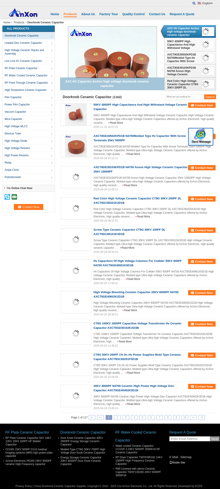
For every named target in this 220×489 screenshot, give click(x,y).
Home (55, 14)
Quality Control (133, 14)
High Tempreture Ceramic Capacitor (26, 90)
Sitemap (185, 457)
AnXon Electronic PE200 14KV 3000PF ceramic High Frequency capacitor (28, 462)
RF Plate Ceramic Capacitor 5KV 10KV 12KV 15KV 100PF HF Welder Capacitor (28, 441)
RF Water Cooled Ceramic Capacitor (26, 75)
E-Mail (173, 457)
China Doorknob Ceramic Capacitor (55, 486)
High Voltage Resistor (17, 148)
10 (184, 417)
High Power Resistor (17, 155)
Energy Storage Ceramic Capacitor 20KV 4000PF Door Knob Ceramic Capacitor (80, 461)
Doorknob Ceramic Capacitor (22, 35)
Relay (8, 162)
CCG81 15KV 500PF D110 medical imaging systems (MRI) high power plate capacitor (29, 453)
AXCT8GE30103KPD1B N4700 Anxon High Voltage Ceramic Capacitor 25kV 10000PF (182, 71)
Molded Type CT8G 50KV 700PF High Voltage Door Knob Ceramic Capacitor (82, 451)
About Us (88, 14)
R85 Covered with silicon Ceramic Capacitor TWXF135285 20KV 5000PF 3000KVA (138, 472)
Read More (116, 122)
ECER (198, 486)
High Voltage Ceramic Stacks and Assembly (24, 52)
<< (100, 417)
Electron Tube (13, 133)
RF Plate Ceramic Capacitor (21, 68)
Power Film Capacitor (17, 104)
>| (202, 417)
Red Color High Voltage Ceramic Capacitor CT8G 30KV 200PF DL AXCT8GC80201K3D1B (182, 84)
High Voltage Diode (16, 140)
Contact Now (204, 105)
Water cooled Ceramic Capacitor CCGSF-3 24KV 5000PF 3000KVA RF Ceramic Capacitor (138, 449)
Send (214, 439)
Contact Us (157, 14)
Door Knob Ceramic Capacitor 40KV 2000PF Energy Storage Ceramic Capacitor (81, 441)
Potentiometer (13, 177)
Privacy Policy (23, 486)
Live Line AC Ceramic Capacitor (23, 61)
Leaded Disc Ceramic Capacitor (23, 42)
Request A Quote (182, 14)
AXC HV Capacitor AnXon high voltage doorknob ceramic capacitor (183, 32)
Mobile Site (177, 462)
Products (70, 14)
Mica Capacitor (13, 119)
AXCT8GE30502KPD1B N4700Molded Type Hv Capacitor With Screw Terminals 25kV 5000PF (181, 58)
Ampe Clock (12, 169)
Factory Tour (108, 14)
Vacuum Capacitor (15, 111)
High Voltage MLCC (16, 126)
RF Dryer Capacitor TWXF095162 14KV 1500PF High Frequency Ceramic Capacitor (139, 460)
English (207, 3)
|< (92, 417)
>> (193, 417)
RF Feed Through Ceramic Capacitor (26, 82)
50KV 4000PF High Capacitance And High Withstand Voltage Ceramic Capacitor (181, 45)
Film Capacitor (13, 97)
